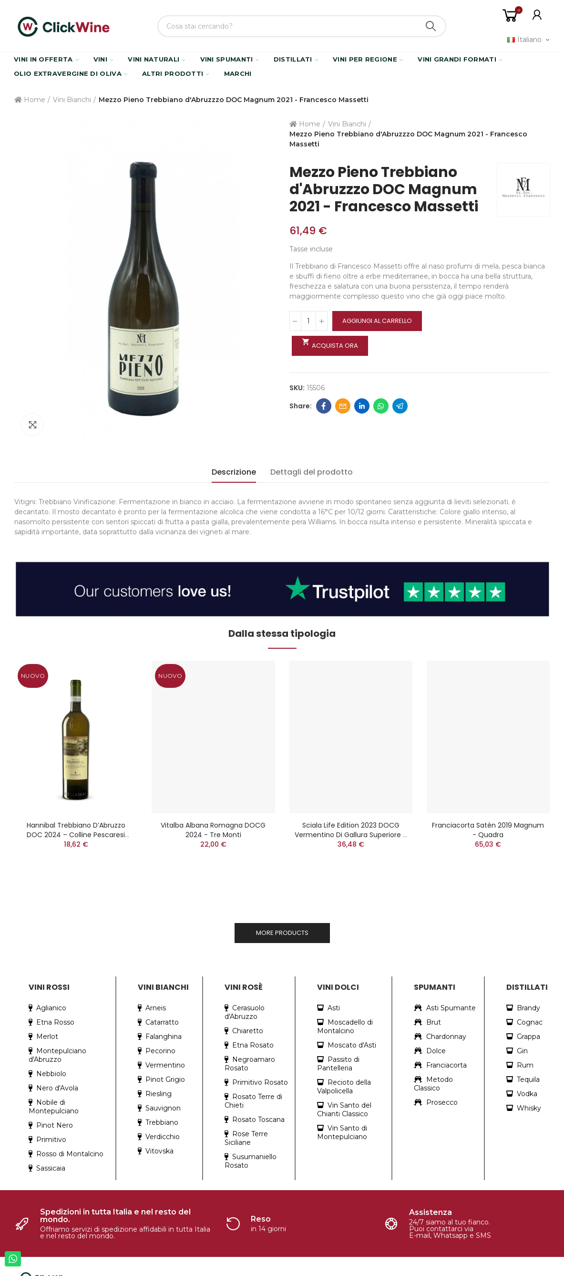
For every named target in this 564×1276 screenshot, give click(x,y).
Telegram (400, 406)
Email (342, 406)
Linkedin (362, 406)
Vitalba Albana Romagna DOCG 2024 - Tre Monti (213, 830)
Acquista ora (330, 344)
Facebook (323, 406)
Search (431, 26)
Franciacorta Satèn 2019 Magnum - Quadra (488, 830)
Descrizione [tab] (234, 472)
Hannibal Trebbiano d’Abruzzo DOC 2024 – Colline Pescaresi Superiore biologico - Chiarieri (76, 834)
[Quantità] (308, 321)
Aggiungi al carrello (377, 320)
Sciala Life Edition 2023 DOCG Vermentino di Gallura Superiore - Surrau (351, 834)
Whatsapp (381, 406)
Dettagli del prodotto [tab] (311, 472)
